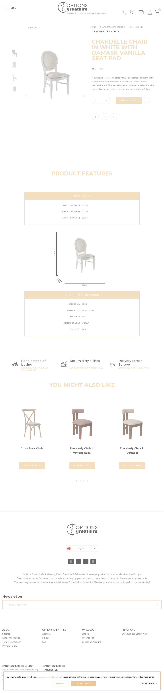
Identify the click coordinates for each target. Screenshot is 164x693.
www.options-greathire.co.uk (51, 674)
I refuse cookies (149, 684)
